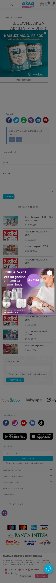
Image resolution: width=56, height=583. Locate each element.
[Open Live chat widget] (48, 568)
